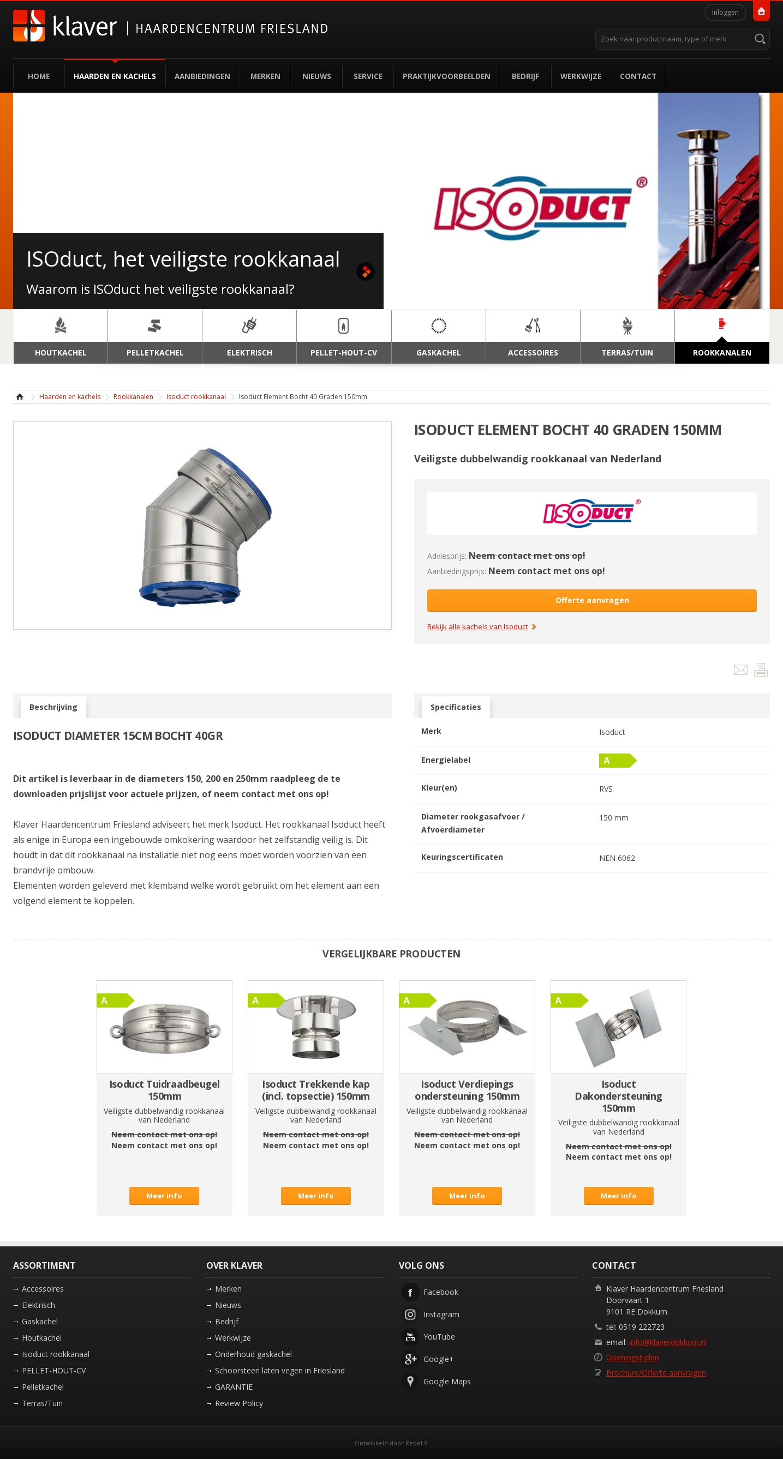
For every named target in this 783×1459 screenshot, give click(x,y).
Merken (265, 76)
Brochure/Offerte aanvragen (656, 1372)
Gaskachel (40, 1321)
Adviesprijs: (447, 556)
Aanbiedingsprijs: (456, 571)
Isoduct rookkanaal (196, 396)
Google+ (438, 1359)
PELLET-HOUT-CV (54, 1370)
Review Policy (239, 1403)
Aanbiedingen (202, 76)
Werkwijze (580, 76)
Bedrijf (525, 76)
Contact (638, 76)
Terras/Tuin (42, 1403)
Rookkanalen (133, 396)
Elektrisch (38, 1305)
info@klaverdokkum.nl (668, 1342)
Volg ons (421, 1265)
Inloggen (725, 12)
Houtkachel (42, 1338)
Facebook (440, 1292)
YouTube (439, 1336)
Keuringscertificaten (462, 857)
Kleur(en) (439, 787)
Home (39, 76)
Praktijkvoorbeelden (447, 76)
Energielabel (445, 760)
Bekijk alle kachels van (477, 627)
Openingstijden (632, 1357)
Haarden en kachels (115, 76)
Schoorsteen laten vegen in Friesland (280, 1370)
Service (368, 76)
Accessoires (43, 1288)
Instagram (441, 1314)
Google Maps (447, 1381)
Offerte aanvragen (592, 600)
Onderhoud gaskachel (253, 1354)
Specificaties (456, 707)
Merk (431, 731)
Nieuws (316, 76)
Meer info (164, 1196)
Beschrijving (53, 707)
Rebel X (416, 1443)
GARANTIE (234, 1387)
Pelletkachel (43, 1387)
